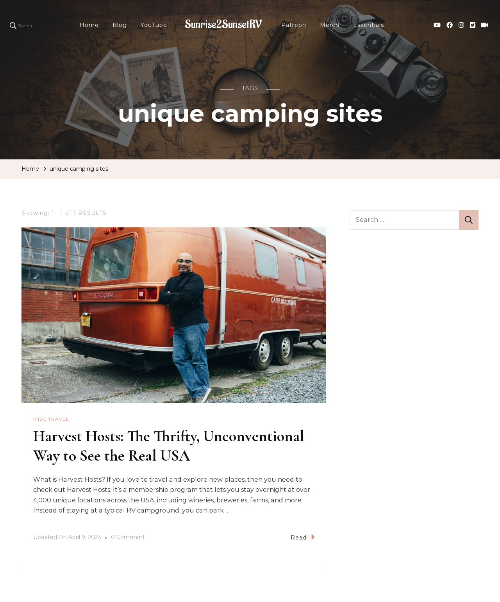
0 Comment (128, 537)
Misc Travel (51, 419)
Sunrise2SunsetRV (223, 25)
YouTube (154, 25)
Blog (119, 25)
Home (89, 25)
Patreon (293, 25)
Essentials (368, 25)
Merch (329, 25)
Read (303, 537)
